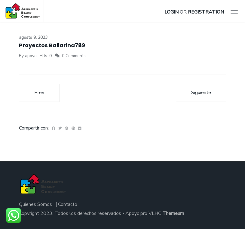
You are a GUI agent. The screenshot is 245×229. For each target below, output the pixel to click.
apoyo (31, 56)
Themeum (173, 213)
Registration (206, 12)
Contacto (67, 204)
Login (171, 12)
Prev (39, 92)
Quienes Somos (35, 204)
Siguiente (201, 92)
